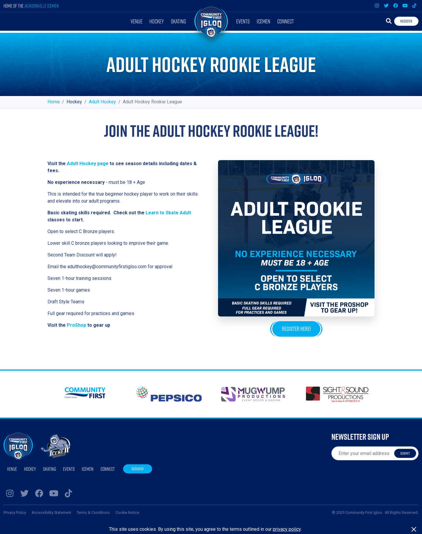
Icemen (263, 21)
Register (406, 21)
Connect (285, 21)
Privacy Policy (15, 512)
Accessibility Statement (51, 512)
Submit (405, 453)
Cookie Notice (127, 512)
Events (243, 21)
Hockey (156, 21)
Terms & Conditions (93, 512)
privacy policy (287, 529)
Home (53, 102)
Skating (178, 21)
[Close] (413, 529)
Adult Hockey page (87, 163)
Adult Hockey (102, 102)
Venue (136, 21)
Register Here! (296, 329)
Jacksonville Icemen (41, 6)
